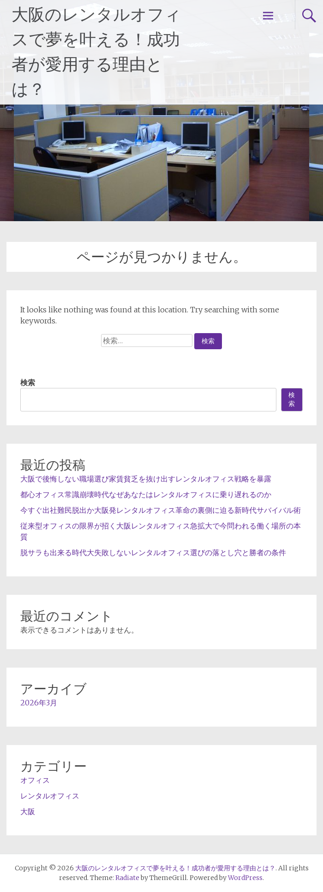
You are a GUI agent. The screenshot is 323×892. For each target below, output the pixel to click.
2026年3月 (38, 702)
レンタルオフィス (49, 795)
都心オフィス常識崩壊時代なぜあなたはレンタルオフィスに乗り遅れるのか (145, 494)
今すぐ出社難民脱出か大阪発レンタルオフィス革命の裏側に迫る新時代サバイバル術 (160, 510)
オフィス (35, 780)
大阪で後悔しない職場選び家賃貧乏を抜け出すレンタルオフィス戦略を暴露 (145, 478)
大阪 (27, 811)
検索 (27, 382)
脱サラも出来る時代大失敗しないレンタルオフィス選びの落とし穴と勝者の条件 (153, 552)
